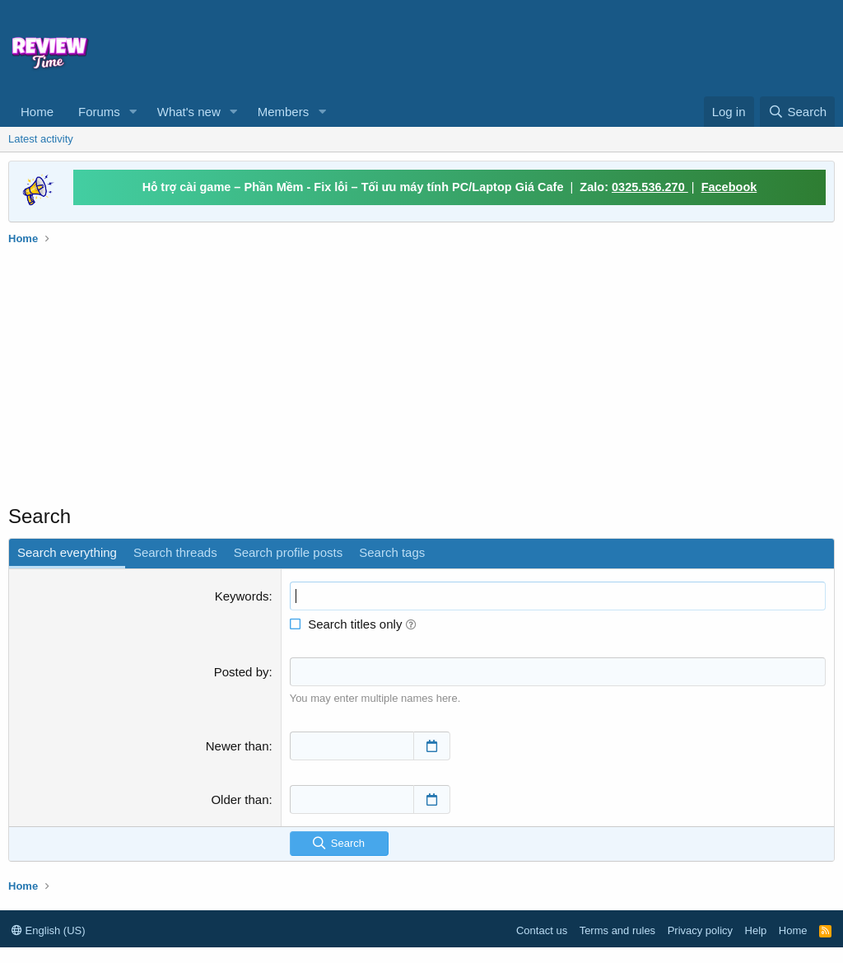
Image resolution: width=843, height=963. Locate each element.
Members (284, 112)
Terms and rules (617, 930)
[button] (133, 111)
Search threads (175, 552)
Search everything (67, 552)
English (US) (49, 930)
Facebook (729, 187)
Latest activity (40, 139)
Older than (239, 799)
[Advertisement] (482, 46)
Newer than (237, 745)
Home (37, 112)
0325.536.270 (650, 187)
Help (756, 930)
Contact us (541, 930)
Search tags (392, 552)
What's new (189, 112)
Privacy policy (700, 930)
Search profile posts (288, 552)
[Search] (797, 111)
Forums (99, 112)
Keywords (242, 596)
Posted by (241, 672)
